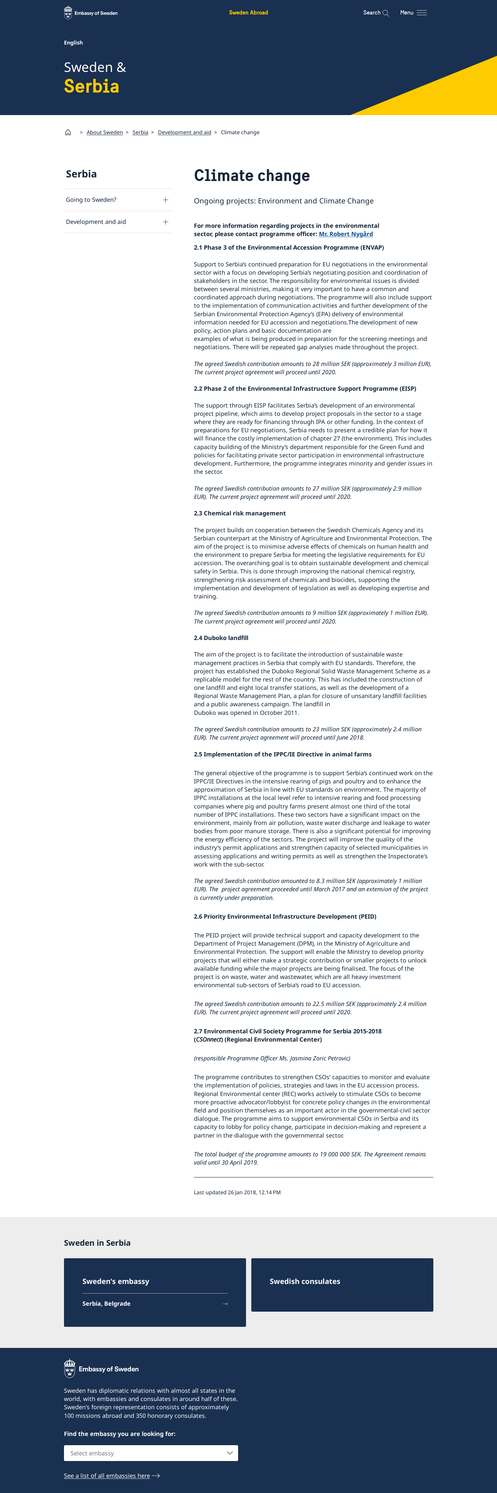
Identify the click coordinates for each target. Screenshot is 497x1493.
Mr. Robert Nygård (346, 234)
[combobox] (151, 1453)
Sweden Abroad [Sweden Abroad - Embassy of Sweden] (248, 12)
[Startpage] (70, 132)
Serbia (140, 132)
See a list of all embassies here (107, 1475)
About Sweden (105, 132)
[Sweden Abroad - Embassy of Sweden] (97, 12)
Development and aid (184, 132)
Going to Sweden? (91, 199)
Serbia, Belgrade (106, 1303)
